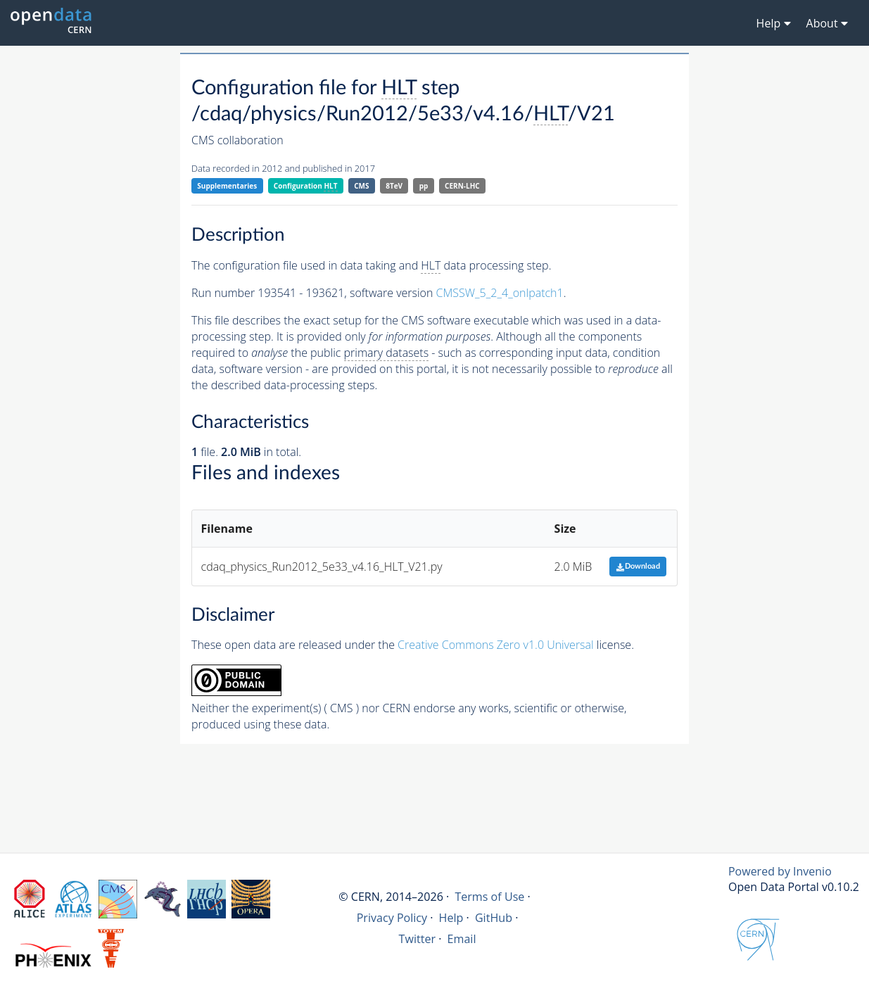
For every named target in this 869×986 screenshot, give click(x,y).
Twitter (417, 939)
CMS (361, 186)
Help (451, 917)
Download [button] (638, 566)
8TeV (394, 186)
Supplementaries (227, 186)
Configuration (306, 186)
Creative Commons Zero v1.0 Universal (496, 644)
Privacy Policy (392, 917)
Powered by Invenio (780, 871)
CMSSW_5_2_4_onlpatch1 (500, 293)
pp (424, 186)
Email (462, 939)
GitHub (493, 917)
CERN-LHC (462, 186)
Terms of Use (489, 896)
